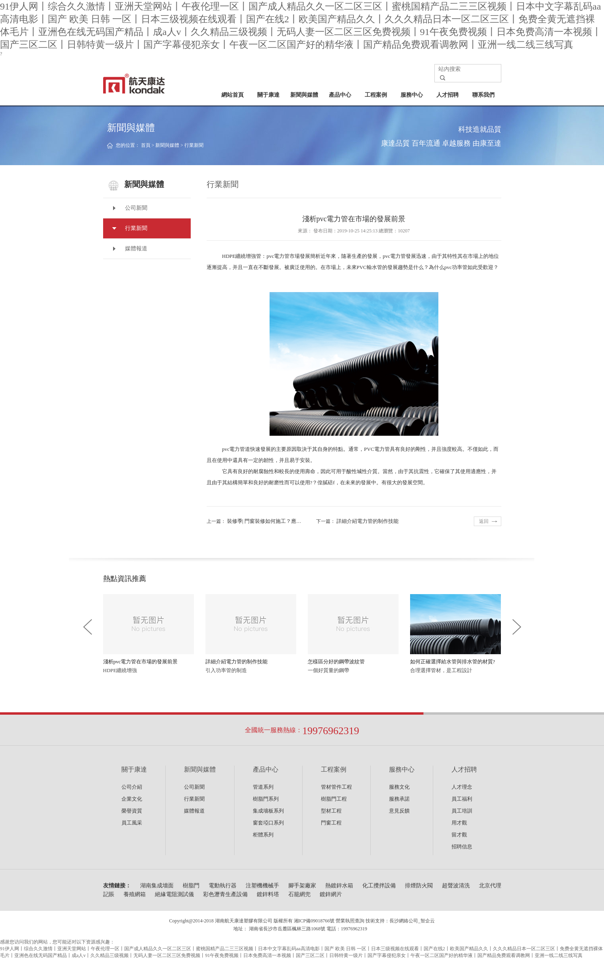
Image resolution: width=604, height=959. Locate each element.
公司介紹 (131, 787)
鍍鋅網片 (331, 894)
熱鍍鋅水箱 (339, 886)
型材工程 (331, 811)
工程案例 (376, 95)
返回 (484, 521)
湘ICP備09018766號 (314, 921)
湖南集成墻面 (157, 886)
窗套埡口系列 (268, 823)
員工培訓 (462, 811)
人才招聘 (447, 95)
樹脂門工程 (334, 799)
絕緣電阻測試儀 (174, 894)
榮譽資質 (131, 811)
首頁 (146, 145)
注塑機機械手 (262, 886)
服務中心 (412, 95)
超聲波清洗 (456, 886)
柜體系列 (263, 835)
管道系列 (263, 787)
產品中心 (340, 95)
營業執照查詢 (350, 921)
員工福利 (462, 799)
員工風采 (131, 823)
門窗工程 (331, 823)
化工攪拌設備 (379, 886)
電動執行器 (223, 886)
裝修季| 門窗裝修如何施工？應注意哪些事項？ (280, 521)
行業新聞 (193, 145)
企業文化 (131, 799)
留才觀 (459, 835)
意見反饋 (399, 811)
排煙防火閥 (419, 886)
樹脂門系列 (266, 799)
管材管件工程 (336, 787)
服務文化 (399, 787)
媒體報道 (136, 248)
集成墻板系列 (268, 811)
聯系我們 (483, 95)
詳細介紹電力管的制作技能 (367, 521)
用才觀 (459, 823)
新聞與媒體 (304, 95)
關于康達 (268, 95)
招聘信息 (462, 847)
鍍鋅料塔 (268, 894)
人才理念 (462, 787)
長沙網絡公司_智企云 (412, 921)
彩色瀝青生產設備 (225, 894)
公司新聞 (136, 208)
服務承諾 (399, 799)
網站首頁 (232, 95)
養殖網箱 (134, 894)
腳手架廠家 (302, 886)
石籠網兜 (299, 894)
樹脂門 (191, 886)
